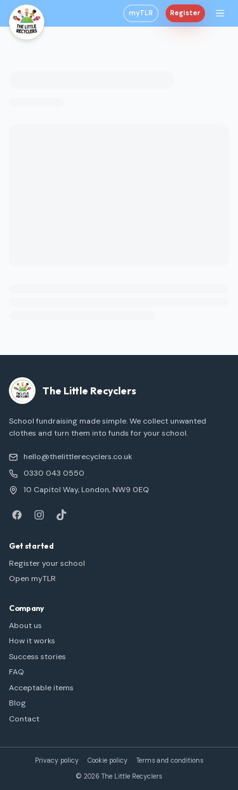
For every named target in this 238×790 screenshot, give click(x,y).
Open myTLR (32, 578)
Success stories (37, 657)
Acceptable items (41, 688)
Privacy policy (57, 760)
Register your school (47, 563)
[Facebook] (17, 515)
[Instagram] (39, 515)
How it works (32, 641)
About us (25, 625)
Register (185, 13)
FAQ (16, 672)
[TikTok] (61, 515)
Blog (17, 703)
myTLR (141, 13)
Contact (24, 719)
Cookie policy (108, 760)
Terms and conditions (169, 760)
